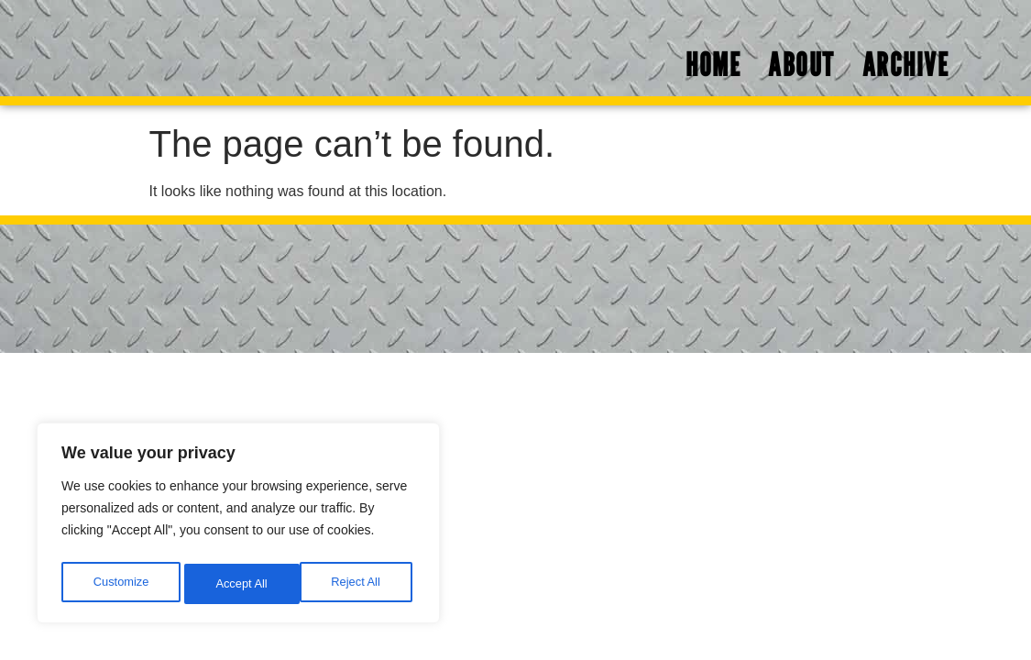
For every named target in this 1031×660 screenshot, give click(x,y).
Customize (120, 584)
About (801, 68)
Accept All (359, 584)
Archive (905, 68)
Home (713, 68)
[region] (238, 527)
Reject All (240, 584)
